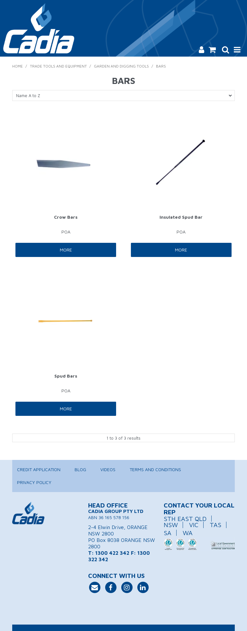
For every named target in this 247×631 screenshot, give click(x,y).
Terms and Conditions (155, 469)
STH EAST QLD (185, 518)
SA (167, 532)
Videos (107, 469)
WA (188, 532)
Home (17, 66)
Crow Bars (66, 217)
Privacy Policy (34, 482)
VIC (193, 524)
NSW (171, 524)
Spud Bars (65, 376)
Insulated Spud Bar (181, 217)
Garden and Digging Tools (121, 66)
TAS (215, 524)
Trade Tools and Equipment (58, 66)
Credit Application (38, 469)
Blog (80, 469)
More (66, 249)
